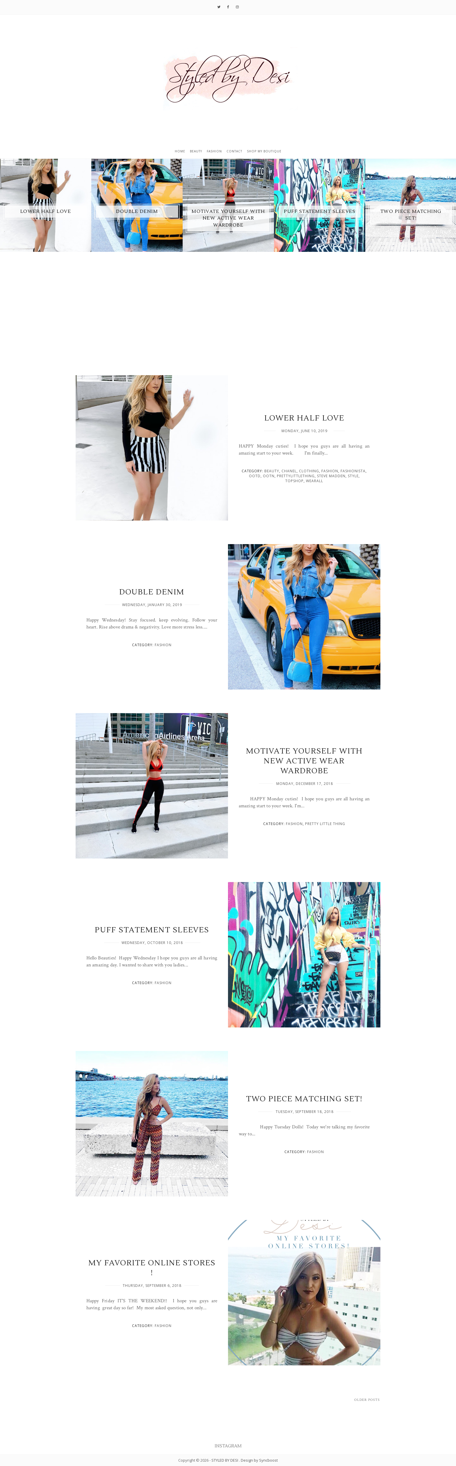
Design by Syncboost (259, 1460)
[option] (45, 205)
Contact (234, 151)
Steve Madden (331, 475)
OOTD (255, 475)
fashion (329, 471)
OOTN (269, 475)
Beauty (196, 151)
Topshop (294, 480)
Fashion (214, 151)
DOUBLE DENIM (137, 211)
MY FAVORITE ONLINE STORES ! (151, 1268)
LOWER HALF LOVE (45, 211)
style (353, 475)
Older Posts (367, 1400)
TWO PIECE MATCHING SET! (304, 1099)
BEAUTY (271, 471)
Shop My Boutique (264, 151)
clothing (309, 471)
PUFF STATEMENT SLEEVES (319, 211)
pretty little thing (325, 823)
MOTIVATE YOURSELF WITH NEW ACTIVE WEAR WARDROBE (228, 218)
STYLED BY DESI (225, 1460)
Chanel (289, 471)
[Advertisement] (228, 322)
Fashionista (353, 471)
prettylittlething (296, 475)
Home (180, 151)
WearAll (314, 480)
